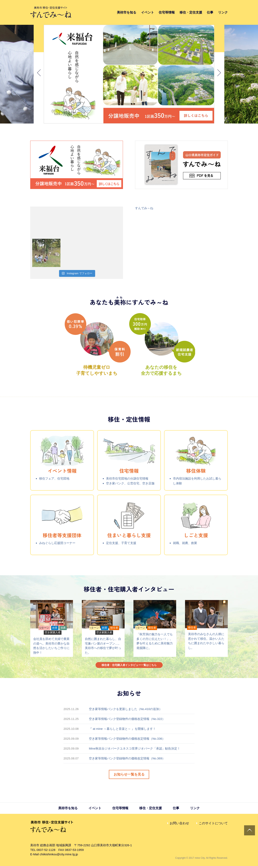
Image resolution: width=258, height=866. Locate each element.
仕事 (210, 12)
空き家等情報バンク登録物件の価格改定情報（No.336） (127, 738)
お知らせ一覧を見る (129, 774)
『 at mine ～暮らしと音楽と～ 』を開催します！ (122, 728)
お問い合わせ (179, 823)
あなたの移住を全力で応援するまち (162, 367)
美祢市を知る (126, 12)
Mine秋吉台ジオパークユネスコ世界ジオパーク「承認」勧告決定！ (134, 748)
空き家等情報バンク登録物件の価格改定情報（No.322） (127, 719)
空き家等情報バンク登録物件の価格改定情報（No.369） (127, 758)
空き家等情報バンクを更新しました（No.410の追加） (125, 709)
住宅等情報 (167, 12)
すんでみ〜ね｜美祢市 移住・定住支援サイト (50, 12)
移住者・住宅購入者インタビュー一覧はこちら (129, 665)
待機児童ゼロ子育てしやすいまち (97, 367)
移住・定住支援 (191, 12)
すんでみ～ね (144, 208)
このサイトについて (213, 823)
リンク (223, 12)
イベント (147, 12)
